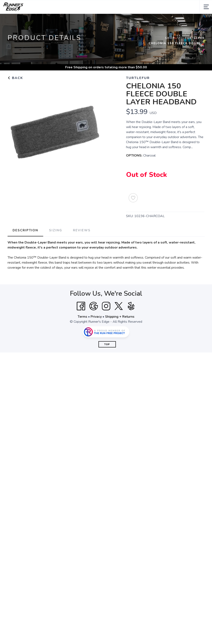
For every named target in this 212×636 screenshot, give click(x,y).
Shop (170, 38)
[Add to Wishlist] (133, 197)
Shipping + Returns (119, 316)
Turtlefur (195, 38)
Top (107, 344)
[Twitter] (118, 306)
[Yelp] (131, 306)
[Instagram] (106, 306)
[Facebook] (81, 306)
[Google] (93, 306)
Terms (82, 316)
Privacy (96, 316)
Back (15, 78)
